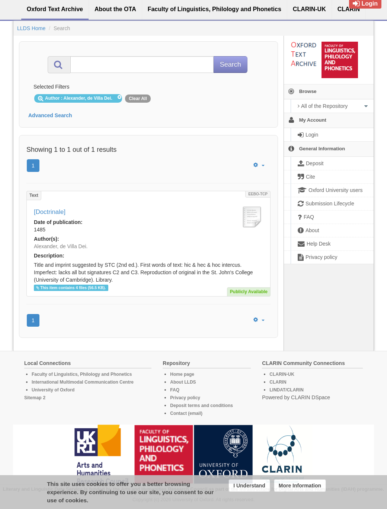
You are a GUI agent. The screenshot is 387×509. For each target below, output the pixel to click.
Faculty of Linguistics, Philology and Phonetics (82, 374)
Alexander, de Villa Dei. (61, 246)
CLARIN (277, 382)
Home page (182, 374)
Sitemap (33, 397)
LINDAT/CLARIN (286, 390)
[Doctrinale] (49, 211)
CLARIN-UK (281, 374)
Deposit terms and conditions (201, 405)
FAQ (174, 390)
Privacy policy (185, 397)
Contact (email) (186, 413)
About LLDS (183, 382)
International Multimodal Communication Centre (83, 382)
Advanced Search (50, 115)
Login (365, 3)
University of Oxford (53, 390)
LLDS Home (31, 28)
